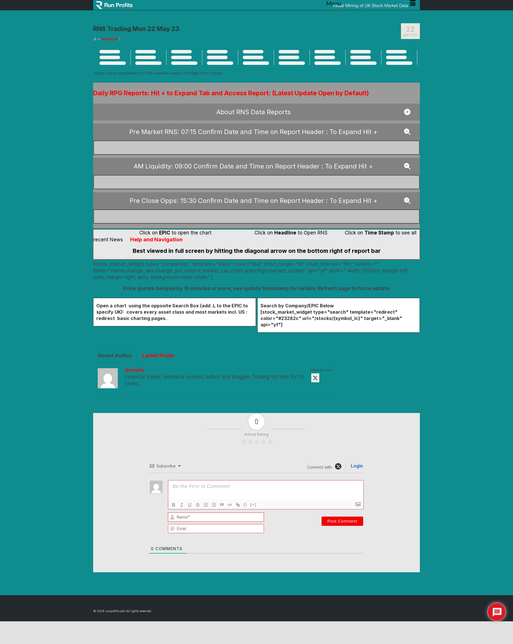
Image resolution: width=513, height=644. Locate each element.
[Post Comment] (342, 521)
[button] (256, 112)
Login (356, 466)
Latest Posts (158, 355)
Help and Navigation (156, 239)
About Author (115, 355)
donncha (110, 39)
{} (245, 504)
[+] (253, 504)
